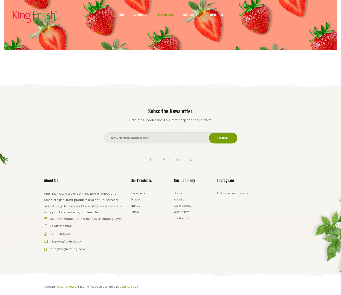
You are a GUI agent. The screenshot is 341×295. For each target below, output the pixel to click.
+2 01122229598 (61, 226)
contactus (181, 218)
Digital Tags (130, 286)
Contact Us (216, 14)
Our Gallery (191, 14)
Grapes (136, 199)
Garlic (135, 212)
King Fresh (68, 286)
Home (121, 14)
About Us (140, 14)
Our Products (165, 14)
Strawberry (138, 193)
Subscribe (223, 138)
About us (180, 199)
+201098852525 (61, 234)
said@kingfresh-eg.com (67, 249)
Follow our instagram (232, 193)
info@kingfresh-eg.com (67, 241)
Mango (135, 206)
